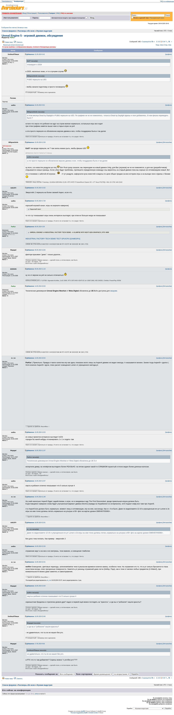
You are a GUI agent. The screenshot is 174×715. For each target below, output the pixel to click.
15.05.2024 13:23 (35, 432)
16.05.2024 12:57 (35, 481)
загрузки (113, 291)
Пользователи (43, 13)
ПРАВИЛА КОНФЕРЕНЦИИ (12, 13)
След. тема (167, 45)
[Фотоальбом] (167, 142)
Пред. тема (159, 45)
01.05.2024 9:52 (35, 105)
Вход (24, 13)
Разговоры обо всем (26, 31)
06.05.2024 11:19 (35, 269)
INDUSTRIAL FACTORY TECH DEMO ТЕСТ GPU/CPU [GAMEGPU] (53, 239)
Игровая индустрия (44, 31)
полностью (19, 45)
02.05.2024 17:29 (35, 201)
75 (169, 41)
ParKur (12, 37)
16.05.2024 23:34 (35, 586)
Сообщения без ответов (9, 27)
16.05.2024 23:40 (35, 616)
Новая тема (8, 42)
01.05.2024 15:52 (35, 188)
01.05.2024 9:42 (35, 54)
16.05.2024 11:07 (35, 450)
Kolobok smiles (93, 712)
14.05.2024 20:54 (35, 358)
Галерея (52, 13)
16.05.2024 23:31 (35, 562)
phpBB (83, 711)
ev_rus (49, 580)
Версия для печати (9, 45)
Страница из (147, 41)
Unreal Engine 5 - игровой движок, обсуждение (32, 35)
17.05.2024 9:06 (35, 643)
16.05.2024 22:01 (35, 522)
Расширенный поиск (157, 18)
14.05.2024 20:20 (35, 286)
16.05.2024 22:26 (35, 546)
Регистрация (31, 13)
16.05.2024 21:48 (35, 497)
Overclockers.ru (7, 1)
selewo (37, 694)
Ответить (19, 42)
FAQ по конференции (167, 1)
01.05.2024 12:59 (35, 142)
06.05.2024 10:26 (35, 250)
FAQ (58, 13)
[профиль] (168, 54)
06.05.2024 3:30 (35, 226)
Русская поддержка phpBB (79, 712)
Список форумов (9, 31)
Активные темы (22, 27)
